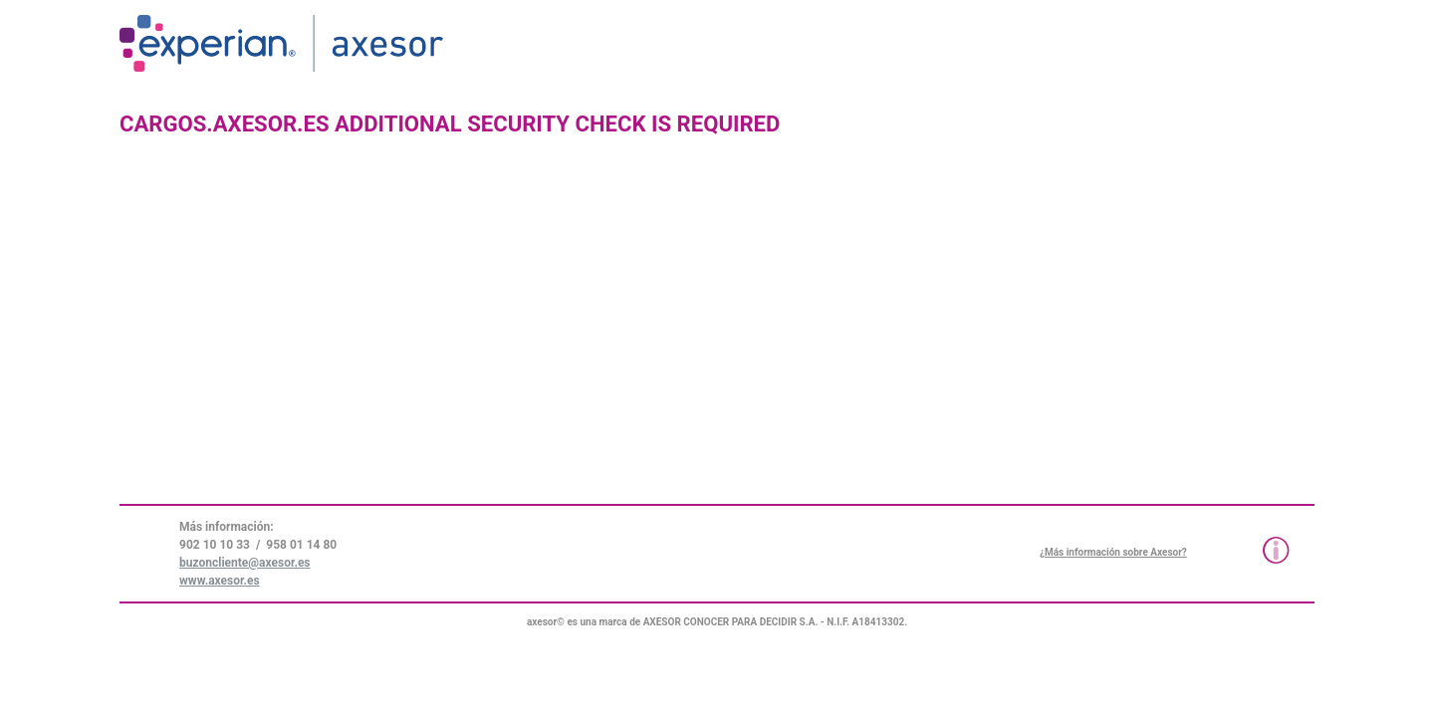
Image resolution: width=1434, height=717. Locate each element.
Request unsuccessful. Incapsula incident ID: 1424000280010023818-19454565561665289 (717, 358)
